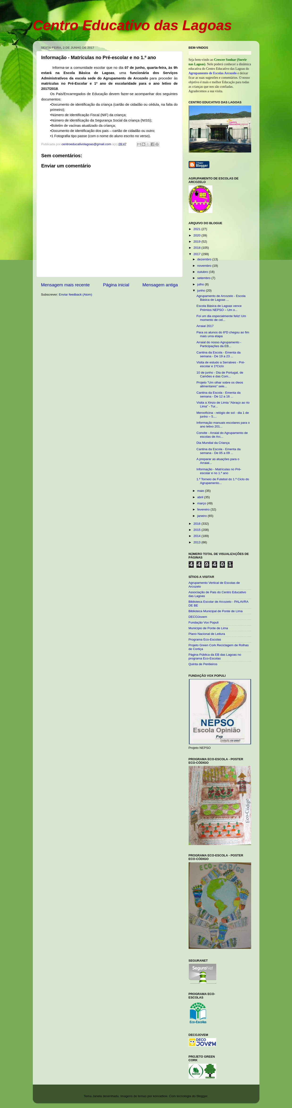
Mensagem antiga (160, 284)
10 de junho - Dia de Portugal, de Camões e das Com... (219, 374)
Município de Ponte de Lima (208, 628)
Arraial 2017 (205, 326)
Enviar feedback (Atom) (75, 294)
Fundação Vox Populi (204, 622)
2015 (197, 530)
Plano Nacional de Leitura (207, 634)
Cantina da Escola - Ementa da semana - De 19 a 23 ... (218, 354)
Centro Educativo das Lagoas (132, 25)
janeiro (202, 516)
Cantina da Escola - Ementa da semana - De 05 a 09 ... (218, 451)
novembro (204, 265)
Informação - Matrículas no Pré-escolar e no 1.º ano (218, 471)
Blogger (201, 1096)
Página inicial (116, 284)
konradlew (160, 1096)
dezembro (204, 259)
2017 (197, 254)
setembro (204, 278)
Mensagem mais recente (65, 284)
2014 (197, 536)
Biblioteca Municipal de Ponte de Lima (216, 611)
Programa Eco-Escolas (205, 639)
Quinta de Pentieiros (203, 664)
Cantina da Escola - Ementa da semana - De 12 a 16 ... (218, 394)
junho (201, 290)
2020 (197, 235)
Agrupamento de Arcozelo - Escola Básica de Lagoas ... (220, 297)
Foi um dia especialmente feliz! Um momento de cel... (221, 318)
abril (200, 497)
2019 (197, 241)
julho (201, 284)
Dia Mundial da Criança (212, 443)
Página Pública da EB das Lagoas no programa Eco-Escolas (215, 656)
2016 (197, 523)
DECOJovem (198, 617)
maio (201, 491)
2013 (197, 542)
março (202, 503)
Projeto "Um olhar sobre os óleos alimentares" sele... (219, 384)
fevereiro (204, 509)
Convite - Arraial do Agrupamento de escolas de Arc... (222, 434)
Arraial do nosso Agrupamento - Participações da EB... (218, 344)
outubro (203, 272)
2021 (197, 229)
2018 (197, 247)
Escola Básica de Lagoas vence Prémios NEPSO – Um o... (218, 307)
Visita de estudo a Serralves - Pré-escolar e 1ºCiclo (220, 364)
